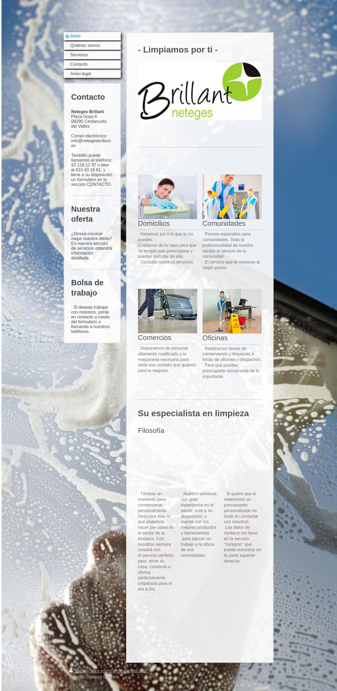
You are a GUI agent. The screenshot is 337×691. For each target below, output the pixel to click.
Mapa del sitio (132, 671)
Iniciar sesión (255, 671)
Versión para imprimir (93, 671)
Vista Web (258, 677)
